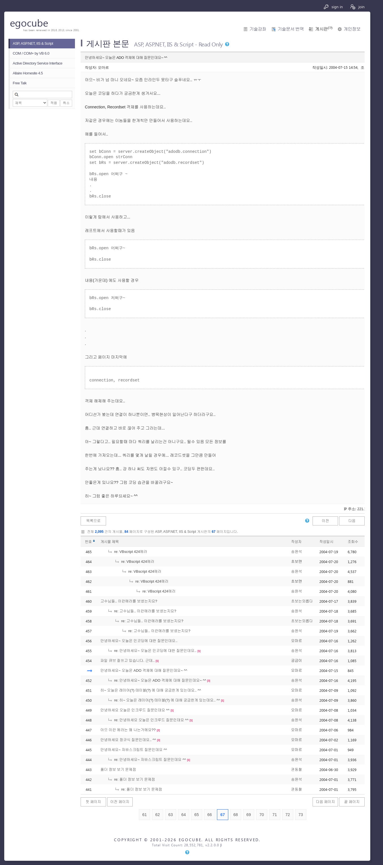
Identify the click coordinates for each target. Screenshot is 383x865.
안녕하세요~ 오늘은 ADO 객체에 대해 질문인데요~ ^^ (143, 670)
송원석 (296, 552)
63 (170, 814)
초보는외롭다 (302, 601)
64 (183, 814)
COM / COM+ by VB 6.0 (31, 53)
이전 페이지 (120, 802)
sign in (333, 6)
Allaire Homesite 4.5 (28, 73)
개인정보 (352, 29)
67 (222, 814)
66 (209, 814)
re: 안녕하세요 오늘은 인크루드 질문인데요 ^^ (147, 720)
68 (235, 814)
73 (300, 814)
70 (261, 814)
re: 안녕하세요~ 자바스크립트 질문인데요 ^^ (146, 759)
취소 (66, 103)
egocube (29, 22)
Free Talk (20, 83)
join (357, 6)
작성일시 (326, 542)
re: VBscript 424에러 (127, 552)
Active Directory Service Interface (37, 63)
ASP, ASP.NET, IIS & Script (33, 43)
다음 (352, 521)
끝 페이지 (352, 802)
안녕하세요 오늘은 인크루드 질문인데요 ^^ (134, 710)
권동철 (296, 769)
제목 (115, 542)
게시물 (109, 542)
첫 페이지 (93, 802)
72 (287, 814)
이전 (325, 521)
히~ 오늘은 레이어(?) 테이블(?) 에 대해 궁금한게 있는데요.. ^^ (150, 690)
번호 (88, 542)
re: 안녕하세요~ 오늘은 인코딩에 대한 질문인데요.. (151, 651)
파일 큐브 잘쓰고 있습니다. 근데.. (127, 660)
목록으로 (93, 521)
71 (274, 814)
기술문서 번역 (290, 29)
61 (144, 814)
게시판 (323, 29)
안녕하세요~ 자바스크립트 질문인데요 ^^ (133, 750)
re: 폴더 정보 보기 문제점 (131, 779)
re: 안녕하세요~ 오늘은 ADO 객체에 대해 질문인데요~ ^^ (156, 680)
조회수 (353, 542)
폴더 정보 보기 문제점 (118, 769)
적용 (53, 103)
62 (157, 814)
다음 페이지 (325, 802)
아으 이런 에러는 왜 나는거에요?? (128, 730)
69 (248, 814)
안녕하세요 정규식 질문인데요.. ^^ (128, 740)
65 (196, 814)
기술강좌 (257, 29)
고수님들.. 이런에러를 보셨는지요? (128, 601)
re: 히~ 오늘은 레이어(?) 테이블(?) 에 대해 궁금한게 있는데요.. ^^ (163, 700)
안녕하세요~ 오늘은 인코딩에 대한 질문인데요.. (138, 641)
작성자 (296, 542)
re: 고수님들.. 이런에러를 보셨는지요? (141, 611)
